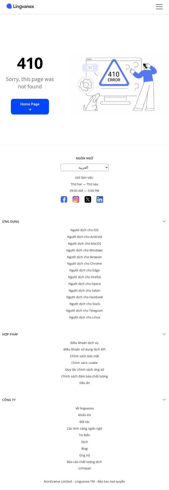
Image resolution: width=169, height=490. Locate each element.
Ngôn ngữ (84, 158)
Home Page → (29, 106)
